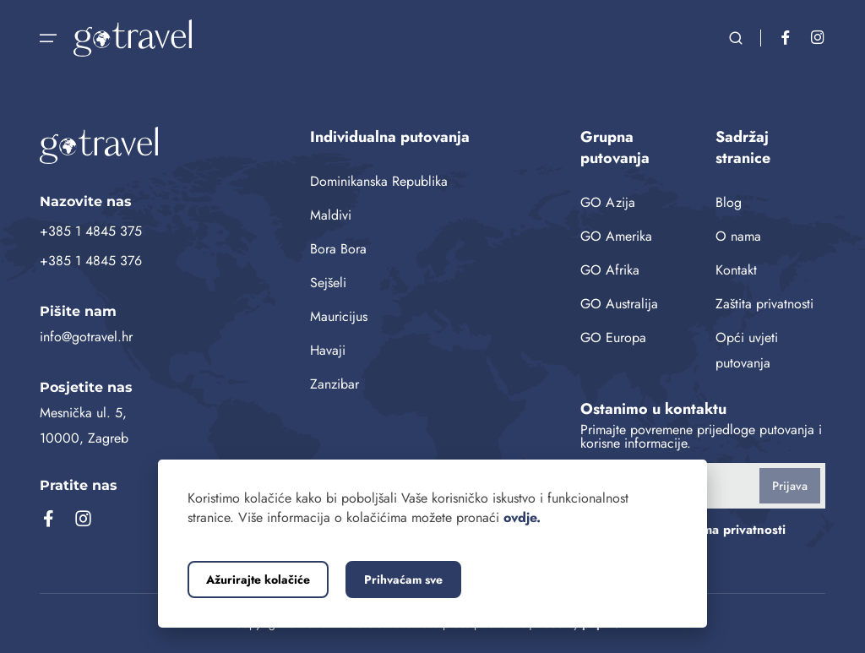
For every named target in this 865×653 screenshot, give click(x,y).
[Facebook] (785, 38)
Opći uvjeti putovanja (746, 350)
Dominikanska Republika (379, 181)
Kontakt (736, 270)
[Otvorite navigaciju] (48, 38)
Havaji (327, 350)
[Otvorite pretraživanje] (735, 38)
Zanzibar (334, 384)
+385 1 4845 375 (91, 231)
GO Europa (613, 337)
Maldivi (330, 215)
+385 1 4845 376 (91, 260)
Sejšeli (328, 282)
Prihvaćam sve (403, 579)
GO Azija (607, 202)
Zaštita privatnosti (764, 303)
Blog (728, 202)
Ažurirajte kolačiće (258, 579)
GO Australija (619, 303)
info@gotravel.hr (86, 336)
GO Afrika (609, 270)
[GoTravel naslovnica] (162, 145)
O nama (738, 236)
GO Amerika (616, 236)
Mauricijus (338, 316)
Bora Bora (338, 248)
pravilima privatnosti (726, 529)
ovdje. (522, 517)
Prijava (790, 485)
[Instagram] (817, 38)
